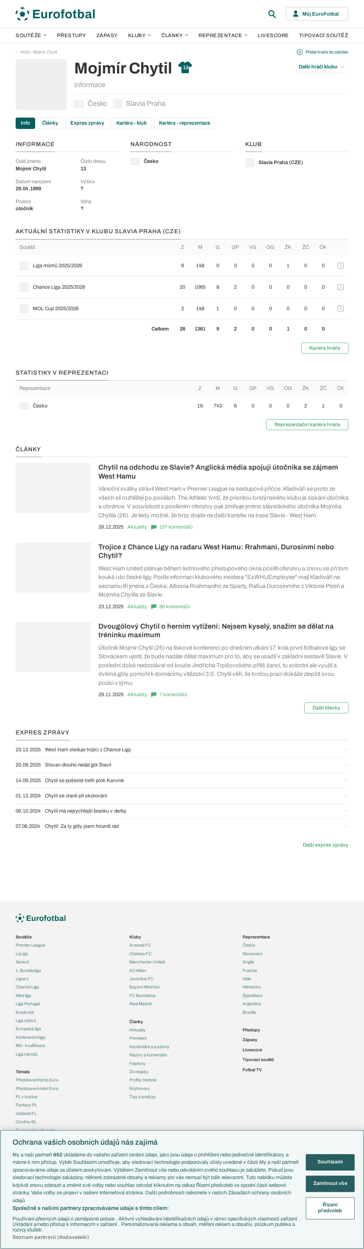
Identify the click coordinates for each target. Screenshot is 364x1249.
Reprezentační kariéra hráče (307, 424)
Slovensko (252, 953)
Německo (252, 987)
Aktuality (137, 527)
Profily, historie (143, 1079)
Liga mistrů (26, 1020)
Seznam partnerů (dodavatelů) (50, 1237)
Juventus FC (141, 978)
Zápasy (107, 35)
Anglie (248, 962)
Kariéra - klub (131, 123)
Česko (90, 103)
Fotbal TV (252, 1069)
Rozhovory (139, 1088)
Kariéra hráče (324, 348)
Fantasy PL (26, 1104)
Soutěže (31, 35)
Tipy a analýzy (142, 1096)
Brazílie (249, 1012)
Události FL (26, 1113)
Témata (23, 1071)
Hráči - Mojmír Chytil (38, 52)
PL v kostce (26, 1096)
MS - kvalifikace (30, 1045)
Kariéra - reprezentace (184, 123)
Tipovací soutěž (323, 35)
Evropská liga (28, 1028)
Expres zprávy (87, 123)
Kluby (140, 35)
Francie (250, 970)
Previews (138, 1038)
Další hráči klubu (321, 67)
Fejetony (137, 1063)
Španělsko (252, 995)
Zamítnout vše (330, 1183)
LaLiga (22, 953)
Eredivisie (25, 1012)
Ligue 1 (22, 978)
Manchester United (147, 962)
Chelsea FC (140, 953)
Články (50, 123)
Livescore (273, 35)
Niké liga (23, 995)
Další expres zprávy (325, 845)
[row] (182, 265)
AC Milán (137, 970)
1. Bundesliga (28, 970)
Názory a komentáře (148, 1054)
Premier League (30, 945)
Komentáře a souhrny (149, 1046)
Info (25, 123)
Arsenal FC (140, 945)
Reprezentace (223, 35)
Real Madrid (140, 1003)
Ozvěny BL (26, 1121)
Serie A (22, 962)
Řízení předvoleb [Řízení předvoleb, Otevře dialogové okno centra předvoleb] (330, 1208)
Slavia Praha (139, 104)
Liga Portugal (28, 1003)
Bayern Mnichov (144, 987)
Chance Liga (27, 987)
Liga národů (26, 1054)
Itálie (247, 978)
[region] (182, 1189)
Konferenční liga (30, 1037)
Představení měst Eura (37, 1088)
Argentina (252, 1003)
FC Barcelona (142, 995)
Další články (326, 708)
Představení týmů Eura (37, 1079)
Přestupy (71, 35)
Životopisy (139, 1071)
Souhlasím (330, 1162)
